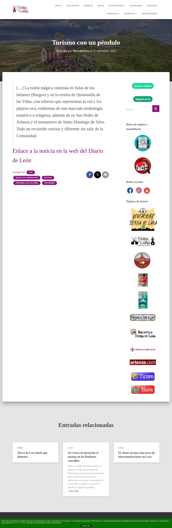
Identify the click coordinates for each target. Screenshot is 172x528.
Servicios (113, 13)
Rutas (101, 5)
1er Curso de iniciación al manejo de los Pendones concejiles (83, 456)
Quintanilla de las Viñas (26, 183)
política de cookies (18, 523)
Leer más (73, 490)
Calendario (136, 5)
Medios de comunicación (26, 178)
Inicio (58, 5)
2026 (19, 448)
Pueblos (88, 5)
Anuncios (130, 13)
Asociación (72, 5)
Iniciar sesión (149, 13)
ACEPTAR (86, 526)
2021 (31, 172)
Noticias (152, 5)
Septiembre (49, 183)
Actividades (117, 5)
